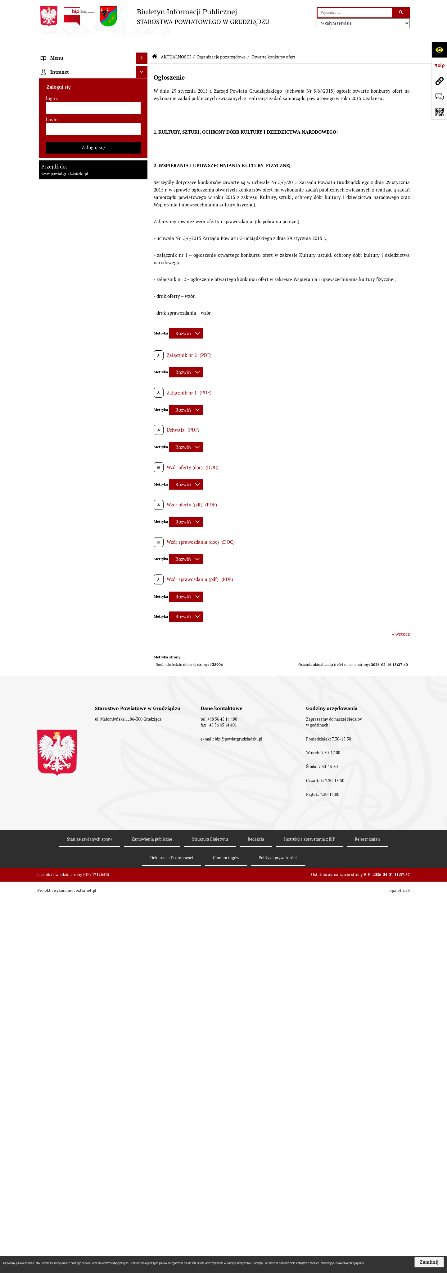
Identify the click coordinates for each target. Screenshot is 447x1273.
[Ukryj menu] (142, 43)
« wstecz (401, 618)
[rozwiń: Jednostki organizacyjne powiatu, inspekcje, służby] (143, 227)
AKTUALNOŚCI (176, 41)
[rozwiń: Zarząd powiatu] (143, 132)
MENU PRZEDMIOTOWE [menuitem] (67, 54)
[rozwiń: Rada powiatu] (143, 101)
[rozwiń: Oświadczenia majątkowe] (143, 249)
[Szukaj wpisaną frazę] (401, 13)
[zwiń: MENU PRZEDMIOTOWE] (143, 54)
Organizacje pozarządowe (221, 41)
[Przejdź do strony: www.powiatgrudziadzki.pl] (439, 81)
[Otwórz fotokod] (439, 112)
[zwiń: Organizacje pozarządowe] (143, 807)
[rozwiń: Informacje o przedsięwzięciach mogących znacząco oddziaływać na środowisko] (143, 602)
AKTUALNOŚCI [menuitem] (57, 281)
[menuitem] (93, 70)
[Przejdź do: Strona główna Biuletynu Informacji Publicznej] (154, 41)
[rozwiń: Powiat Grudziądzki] (143, 70)
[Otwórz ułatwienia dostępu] (439, 50)
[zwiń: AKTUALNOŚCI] (143, 281)
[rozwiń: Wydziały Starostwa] (143, 211)
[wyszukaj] (355, 13)
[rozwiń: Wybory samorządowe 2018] (143, 492)
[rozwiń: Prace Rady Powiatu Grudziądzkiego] (143, 265)
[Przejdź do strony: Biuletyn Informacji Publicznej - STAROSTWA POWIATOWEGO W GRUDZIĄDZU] (153, 16)
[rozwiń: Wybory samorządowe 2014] (143, 507)
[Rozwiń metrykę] (186, 318)
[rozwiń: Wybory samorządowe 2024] (143, 476)
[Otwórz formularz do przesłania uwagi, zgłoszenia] (439, 96)
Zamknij (429, 1262)
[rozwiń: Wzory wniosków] (143, 437)
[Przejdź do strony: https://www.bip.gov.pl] (439, 65)
